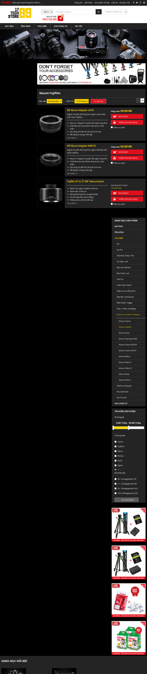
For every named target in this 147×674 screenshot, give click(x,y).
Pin (20, 86)
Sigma (8, 307)
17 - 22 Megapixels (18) (15, 326)
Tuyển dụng (107, 606)
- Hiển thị (69, 97)
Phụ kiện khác (20, 234)
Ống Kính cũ (32, 549)
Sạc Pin (20, 92)
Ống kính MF (80, 524)
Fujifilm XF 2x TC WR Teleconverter (85, 178)
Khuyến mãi (124, 2)
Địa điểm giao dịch (9, 617)
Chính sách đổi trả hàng (85, 626)
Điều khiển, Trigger (20, 145)
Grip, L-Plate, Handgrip (20, 151)
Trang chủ (78, 2)
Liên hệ (114, 2)
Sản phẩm (68, 606)
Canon (8, 284)
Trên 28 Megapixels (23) (15, 335)
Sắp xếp (43, 97)
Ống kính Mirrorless (83, 520)
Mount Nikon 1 (15, 204)
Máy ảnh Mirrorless (35, 520)
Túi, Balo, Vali (20, 104)
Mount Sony (14, 175)
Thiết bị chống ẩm (20, 228)
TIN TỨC (78, 23)
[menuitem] (9, 23)
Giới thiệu (88, 2)
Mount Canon (15, 163)
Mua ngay (123, 113)
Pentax (8, 298)
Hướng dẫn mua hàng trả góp (51, 626)
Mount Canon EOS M (18, 187)
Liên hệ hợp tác (7, 622)
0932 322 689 (131, 12)
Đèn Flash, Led (20, 116)
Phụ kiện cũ (32, 552)
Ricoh (8, 303)
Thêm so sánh (118, 124)
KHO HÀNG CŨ (60, 23)
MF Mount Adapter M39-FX (81, 142)
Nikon (8, 293)
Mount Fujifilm (15, 169)
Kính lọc (20, 122)
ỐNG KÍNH (25, 23)
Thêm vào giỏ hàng (128, 119)
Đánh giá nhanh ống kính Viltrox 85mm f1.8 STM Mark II (27, 2)
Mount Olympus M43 (18, 181)
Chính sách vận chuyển (48, 621)
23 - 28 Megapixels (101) (15, 331)
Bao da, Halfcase (20, 110)
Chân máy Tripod (20, 128)
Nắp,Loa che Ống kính (20, 133)
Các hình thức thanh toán (49, 631)
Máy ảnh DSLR (33, 517)
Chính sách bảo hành (84, 621)
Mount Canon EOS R (17, 193)
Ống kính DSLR (81, 517)
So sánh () (99, 98)
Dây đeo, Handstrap (20, 139)
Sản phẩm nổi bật (102, 2)
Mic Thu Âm (11, 240)
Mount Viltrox (15, 222)
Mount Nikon (14, 198)
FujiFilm (9, 288)
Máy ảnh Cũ (32, 545)
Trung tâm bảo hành (83, 631)
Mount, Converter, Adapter (20, 157)
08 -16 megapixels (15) (15, 321)
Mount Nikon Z (15, 210)
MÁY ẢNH (9, 23)
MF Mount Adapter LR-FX (80, 107)
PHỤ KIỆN (42, 23)
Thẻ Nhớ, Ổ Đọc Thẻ (20, 98)
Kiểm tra (119, 11)
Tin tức (81, 606)
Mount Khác (14, 216)
